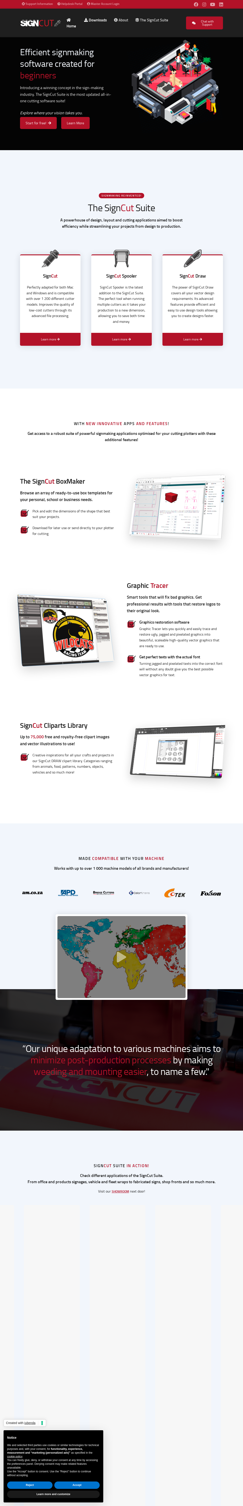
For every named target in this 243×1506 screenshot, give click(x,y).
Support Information (39, 4)
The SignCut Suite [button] (151, 20)
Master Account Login (103, 4)
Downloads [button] (95, 20)
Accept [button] (77, 1485)
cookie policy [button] (14, 1456)
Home (71, 23)
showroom (120, 1191)
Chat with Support (203, 23)
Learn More (75, 123)
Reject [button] (30, 1485)
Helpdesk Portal (71, 4)
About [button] (121, 20)
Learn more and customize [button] (53, 1494)
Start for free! (38, 123)
